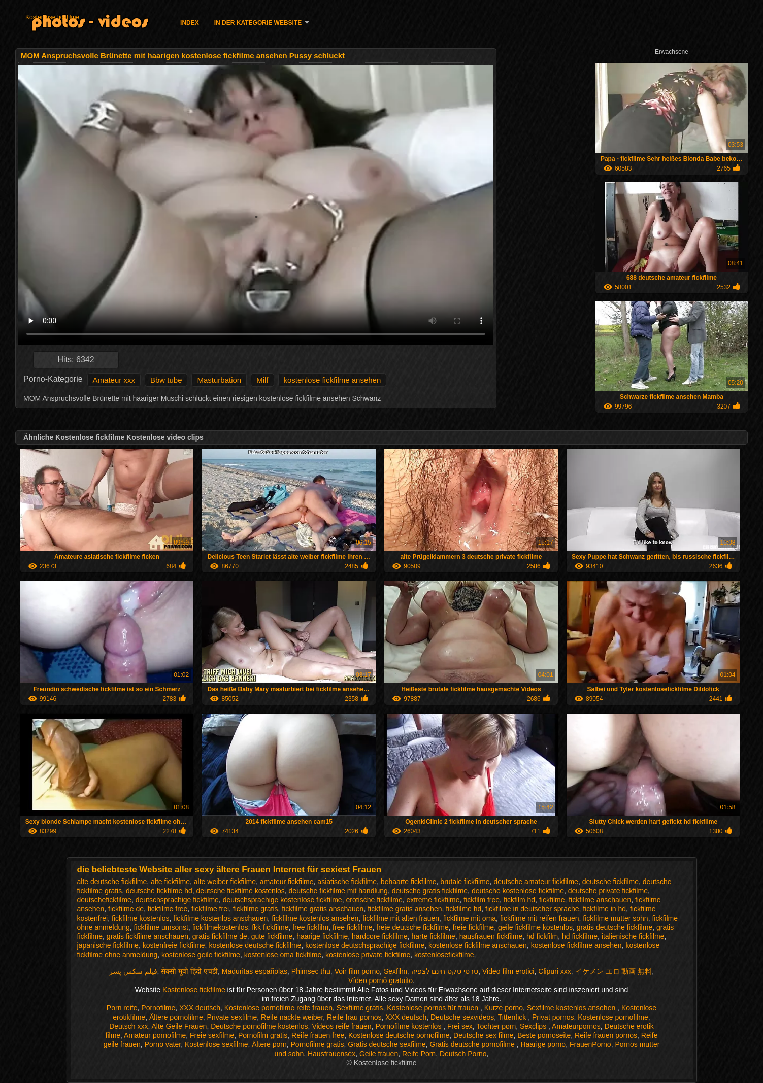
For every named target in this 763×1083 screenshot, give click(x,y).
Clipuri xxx (554, 971)
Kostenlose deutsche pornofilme (398, 1035)
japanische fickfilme (108, 945)
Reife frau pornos (354, 1017)
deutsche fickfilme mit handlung (338, 891)
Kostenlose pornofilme (613, 1017)
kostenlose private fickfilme (367, 955)
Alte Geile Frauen (179, 1026)
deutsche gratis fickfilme (430, 891)
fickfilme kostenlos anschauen (220, 918)
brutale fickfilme (464, 881)
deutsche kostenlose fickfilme (518, 891)
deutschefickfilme (104, 900)
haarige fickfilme (322, 936)
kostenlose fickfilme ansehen (332, 380)
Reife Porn (419, 1054)
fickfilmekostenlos (220, 927)
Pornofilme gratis (317, 1044)
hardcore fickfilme (380, 936)
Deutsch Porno (463, 1054)
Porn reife (122, 1008)
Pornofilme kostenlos (409, 1026)
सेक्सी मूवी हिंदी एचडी (189, 971)
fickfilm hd (519, 900)
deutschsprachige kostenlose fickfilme (282, 900)
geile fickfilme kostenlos (535, 927)
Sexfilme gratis (360, 1008)
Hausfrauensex (331, 1054)
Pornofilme (158, 1008)
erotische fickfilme (374, 900)
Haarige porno (543, 1044)
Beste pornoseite (544, 1035)
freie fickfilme (473, 927)
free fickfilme (353, 927)
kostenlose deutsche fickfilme (255, 945)
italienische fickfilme (633, 936)
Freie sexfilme (212, 1035)
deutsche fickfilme (610, 881)
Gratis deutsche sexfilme (386, 1044)
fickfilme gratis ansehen (405, 909)
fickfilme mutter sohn (615, 918)
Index (189, 22)
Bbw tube (166, 380)
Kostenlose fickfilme (52, 17)
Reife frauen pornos (606, 1035)
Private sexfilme (232, 1017)
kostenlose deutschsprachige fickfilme (364, 945)
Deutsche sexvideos (462, 1017)
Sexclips (534, 1026)
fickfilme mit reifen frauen (539, 918)
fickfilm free (481, 900)
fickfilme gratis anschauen (322, 909)
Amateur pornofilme (155, 1035)
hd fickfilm (542, 936)
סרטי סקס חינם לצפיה (445, 971)
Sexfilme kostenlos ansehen (572, 1008)
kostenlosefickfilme (444, 955)
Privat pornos (553, 1017)
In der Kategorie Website (258, 22)
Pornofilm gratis (262, 1035)
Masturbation (219, 380)
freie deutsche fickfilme (412, 927)
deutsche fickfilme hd (159, 891)
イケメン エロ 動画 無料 (613, 971)
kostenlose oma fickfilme (283, 955)
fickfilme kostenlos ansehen (315, 918)
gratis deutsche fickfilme (614, 927)
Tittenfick (513, 1017)
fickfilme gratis (255, 909)
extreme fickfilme (432, 900)
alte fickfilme (170, 881)
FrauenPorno (590, 1044)
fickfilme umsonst (161, 927)
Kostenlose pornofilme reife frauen (278, 1008)
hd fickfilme (580, 936)
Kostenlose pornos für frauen (433, 1008)
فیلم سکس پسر (133, 971)
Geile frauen (378, 1054)
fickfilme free (168, 909)
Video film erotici (508, 971)
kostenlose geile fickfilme (200, 955)
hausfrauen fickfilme (491, 936)
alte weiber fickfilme (225, 881)
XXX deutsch (199, 1008)
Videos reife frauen (341, 1026)
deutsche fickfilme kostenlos (240, 891)
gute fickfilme (272, 936)
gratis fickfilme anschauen (147, 936)
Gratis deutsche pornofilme (472, 1044)
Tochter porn (496, 1026)
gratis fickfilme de (219, 936)
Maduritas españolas (254, 971)
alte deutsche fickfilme (112, 881)
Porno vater (163, 1044)
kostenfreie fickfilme (174, 945)
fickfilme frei (210, 909)
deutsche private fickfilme (608, 891)
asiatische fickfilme (347, 881)
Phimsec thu (310, 971)
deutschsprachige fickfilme (177, 900)
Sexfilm (395, 971)
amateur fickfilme (287, 881)
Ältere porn (269, 1044)
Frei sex (460, 1026)
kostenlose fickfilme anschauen (477, 945)
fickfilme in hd (604, 909)
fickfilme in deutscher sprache (532, 909)
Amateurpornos (576, 1026)
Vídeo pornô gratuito (380, 980)
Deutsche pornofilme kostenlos (259, 1026)
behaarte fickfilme (409, 881)
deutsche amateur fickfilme (535, 881)
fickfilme (552, 900)
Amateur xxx (114, 380)
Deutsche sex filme (483, 1035)
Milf (262, 380)
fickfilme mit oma (469, 918)
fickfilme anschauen (600, 900)
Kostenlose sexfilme (216, 1044)
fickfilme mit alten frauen (400, 918)
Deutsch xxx (128, 1026)
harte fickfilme (433, 936)
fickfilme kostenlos (141, 918)
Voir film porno (357, 971)
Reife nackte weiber (292, 1017)
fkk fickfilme (270, 927)
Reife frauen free (317, 1035)
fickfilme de (126, 909)
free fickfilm (310, 927)
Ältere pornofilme (176, 1017)
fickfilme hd (463, 909)
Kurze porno (503, 1008)
